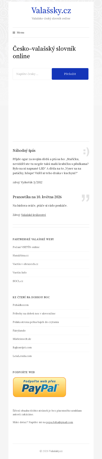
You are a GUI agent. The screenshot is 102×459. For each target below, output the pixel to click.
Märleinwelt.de (22, 339)
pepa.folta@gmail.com (59, 422)
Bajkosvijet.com (22, 347)
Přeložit (70, 74)
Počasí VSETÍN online (26, 247)
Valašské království (33, 215)
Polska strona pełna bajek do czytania (36, 322)
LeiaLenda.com (22, 356)
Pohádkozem (21, 305)
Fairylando (19, 330)
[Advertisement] (51, 108)
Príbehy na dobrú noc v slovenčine (34, 313)
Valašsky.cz (51, 11)
